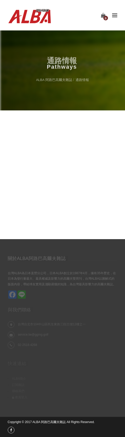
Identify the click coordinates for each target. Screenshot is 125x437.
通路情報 (82, 80)
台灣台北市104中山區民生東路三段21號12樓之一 (52, 324)
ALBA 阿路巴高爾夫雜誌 (54, 80)
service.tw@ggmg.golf (33, 334)
